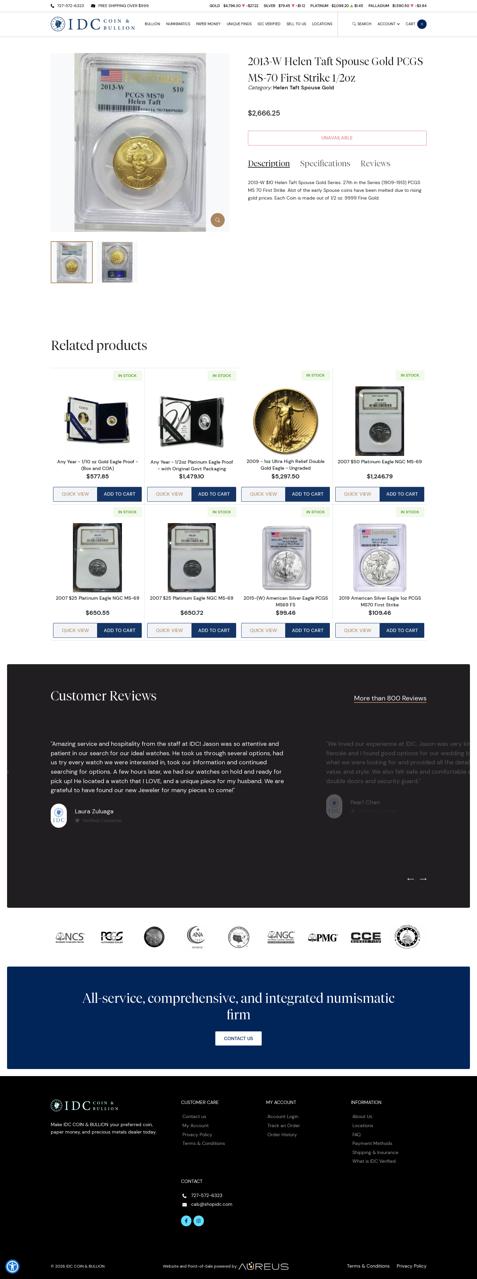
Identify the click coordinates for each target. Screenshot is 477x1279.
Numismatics (178, 24)
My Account (195, 1120)
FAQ (356, 1129)
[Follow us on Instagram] (198, 1215)
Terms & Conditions (203, 1138)
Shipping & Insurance (375, 1147)
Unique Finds (239, 24)
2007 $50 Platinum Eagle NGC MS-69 (380, 462)
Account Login (282, 1111)
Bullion (152, 24)
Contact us (194, 1111)
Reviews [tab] (375, 163)
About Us (362, 1111)
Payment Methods (372, 1138)
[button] (12, 1266)
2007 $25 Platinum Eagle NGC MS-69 (97, 595)
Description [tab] (269, 163)
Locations (322, 24)
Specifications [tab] (325, 163)
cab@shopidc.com (211, 1199)
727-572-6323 (70, 5)
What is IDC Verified (374, 1156)
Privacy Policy (197, 1129)
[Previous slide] (410, 874)
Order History (282, 1129)
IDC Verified (269, 24)
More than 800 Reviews (388, 692)
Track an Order (283, 1120)
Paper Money (208, 24)
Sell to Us (296, 24)
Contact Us (238, 1033)
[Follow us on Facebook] (186, 1215)
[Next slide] (423, 874)
